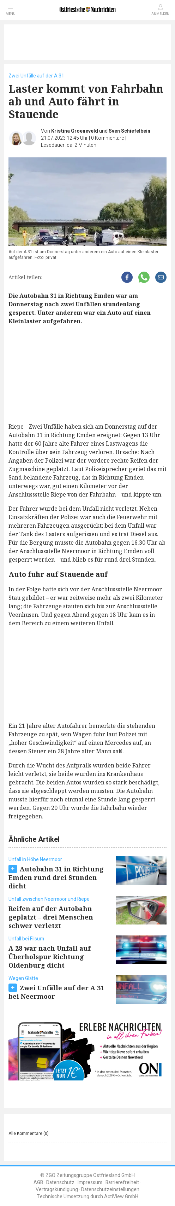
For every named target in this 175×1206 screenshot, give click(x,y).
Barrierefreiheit (122, 1182)
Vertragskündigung (57, 1189)
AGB (38, 1182)
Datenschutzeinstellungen (110, 1189)
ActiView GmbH (121, 1196)
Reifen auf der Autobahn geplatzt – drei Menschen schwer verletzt (50, 917)
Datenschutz (60, 1182)
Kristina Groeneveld (74, 131)
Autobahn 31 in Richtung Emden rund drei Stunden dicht (56, 877)
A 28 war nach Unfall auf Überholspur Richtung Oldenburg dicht (49, 956)
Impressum (90, 1182)
